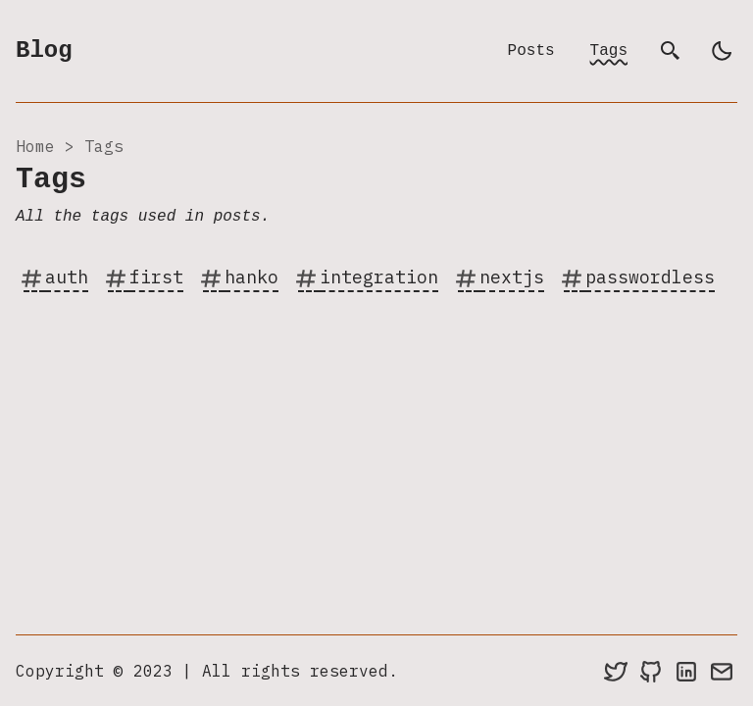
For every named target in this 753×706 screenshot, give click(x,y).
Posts (531, 51)
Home (35, 146)
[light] (721, 51)
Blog (44, 50)
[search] (670, 51)
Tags (609, 51)
